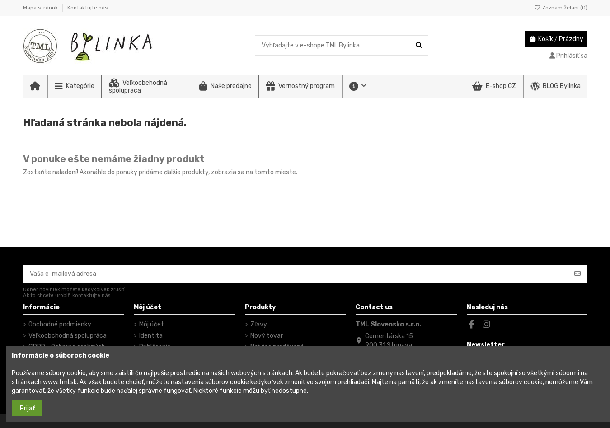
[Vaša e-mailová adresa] (295, 274)
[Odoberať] (577, 274)
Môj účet (151, 324)
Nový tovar (266, 336)
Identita (151, 336)
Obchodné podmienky (59, 324)
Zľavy (258, 324)
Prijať (27, 408)
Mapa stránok (41, 8)
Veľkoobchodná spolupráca (67, 336)
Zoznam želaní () (560, 8)
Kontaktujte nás (87, 8)
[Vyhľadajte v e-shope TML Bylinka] (418, 45)
